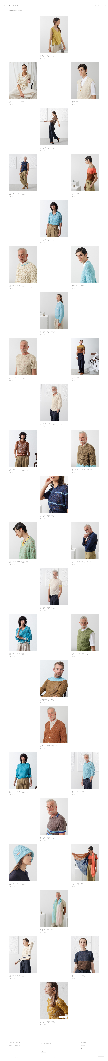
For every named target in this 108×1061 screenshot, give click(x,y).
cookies (8, 1057)
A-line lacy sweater (47, 331)
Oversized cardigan (78, 285)
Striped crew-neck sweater (81, 561)
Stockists (83, 1042)
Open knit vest (15, 193)
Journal (83, 1045)
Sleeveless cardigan (78, 101)
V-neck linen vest (78, 653)
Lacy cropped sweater (48, 1021)
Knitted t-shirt (46, 607)
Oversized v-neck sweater (19, 561)
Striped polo (45, 837)
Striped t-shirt (77, 193)
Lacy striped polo (47, 515)
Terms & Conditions (14, 1045)
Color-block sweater (47, 699)
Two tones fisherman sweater (82, 469)
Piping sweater (15, 791)
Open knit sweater (78, 791)
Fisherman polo (45, 423)
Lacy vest (13, 469)
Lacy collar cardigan (17, 101)
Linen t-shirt (14, 377)
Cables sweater (15, 285)
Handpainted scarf (78, 883)
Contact (83, 1039)
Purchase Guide (13, 1039)
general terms (54, 1046)
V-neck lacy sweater (17, 653)
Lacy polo (43, 147)
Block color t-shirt (78, 975)
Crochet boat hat (15, 883)
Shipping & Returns (14, 1042)
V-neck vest (44, 55)
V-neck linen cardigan (48, 745)
